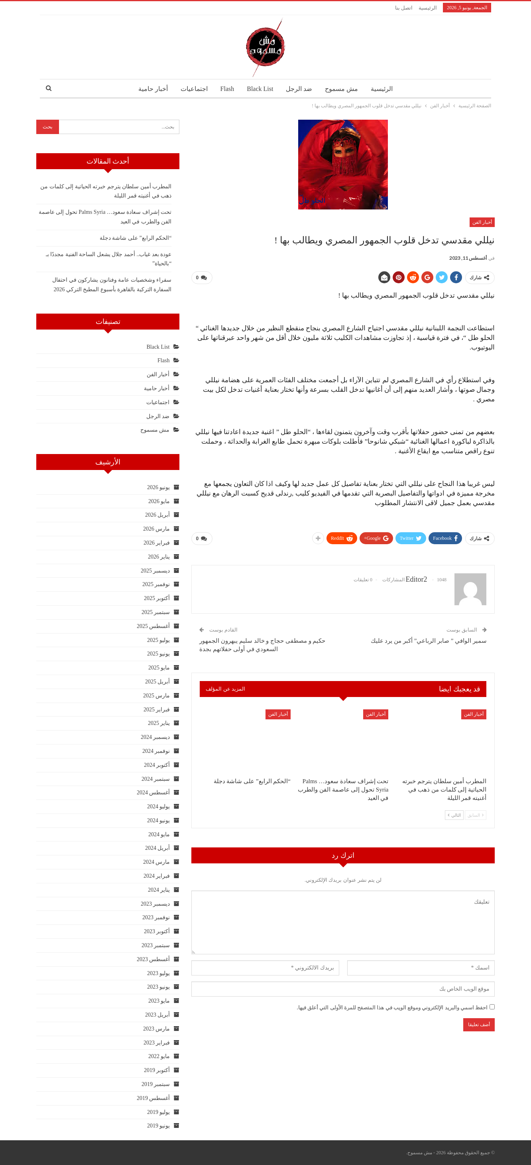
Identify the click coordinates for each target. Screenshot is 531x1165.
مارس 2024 (156, 862)
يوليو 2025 (158, 640)
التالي (454, 815)
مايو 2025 (159, 668)
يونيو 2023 (158, 987)
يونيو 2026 (158, 487)
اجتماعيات (191, 88)
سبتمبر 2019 (156, 1084)
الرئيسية (428, 8)
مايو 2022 (159, 1056)
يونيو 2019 (158, 1126)
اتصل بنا (404, 8)
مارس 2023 (156, 1029)
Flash (226, 88)
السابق (476, 815)
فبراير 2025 (157, 710)
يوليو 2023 (158, 973)
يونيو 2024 (158, 820)
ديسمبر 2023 (155, 904)
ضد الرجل (300, 88)
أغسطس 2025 (153, 626)
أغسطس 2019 (153, 1098)
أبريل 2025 (157, 682)
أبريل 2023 (157, 1015)
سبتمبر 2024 (156, 779)
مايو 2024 (159, 834)
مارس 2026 (156, 529)
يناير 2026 (159, 557)
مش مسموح (344, 88)
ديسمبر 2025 (155, 571)
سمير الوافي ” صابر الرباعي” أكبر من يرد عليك (429, 641)
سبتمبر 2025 (156, 612)
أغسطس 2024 (153, 793)
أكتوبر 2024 (157, 765)
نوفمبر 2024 (156, 751)
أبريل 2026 (157, 515)
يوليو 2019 (158, 1112)
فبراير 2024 (157, 876)
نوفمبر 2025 (156, 584)
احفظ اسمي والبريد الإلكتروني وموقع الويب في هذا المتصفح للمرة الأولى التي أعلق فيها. (392, 1008)
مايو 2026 (159, 501)
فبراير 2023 (157, 1043)
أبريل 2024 (157, 848)
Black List (260, 88)
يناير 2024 (159, 890)
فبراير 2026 (157, 543)
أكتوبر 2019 (157, 1070)
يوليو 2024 (158, 807)
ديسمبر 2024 (155, 737)
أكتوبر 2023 (157, 931)
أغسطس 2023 (153, 959)
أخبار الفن (482, 222)
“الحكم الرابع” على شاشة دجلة (135, 238)
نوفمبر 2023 (156, 917)
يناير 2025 (159, 723)
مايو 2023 (159, 1001)
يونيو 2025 (158, 654)
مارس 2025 (156, 696)
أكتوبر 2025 (157, 598)
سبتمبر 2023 (156, 945)
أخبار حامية (149, 88)
